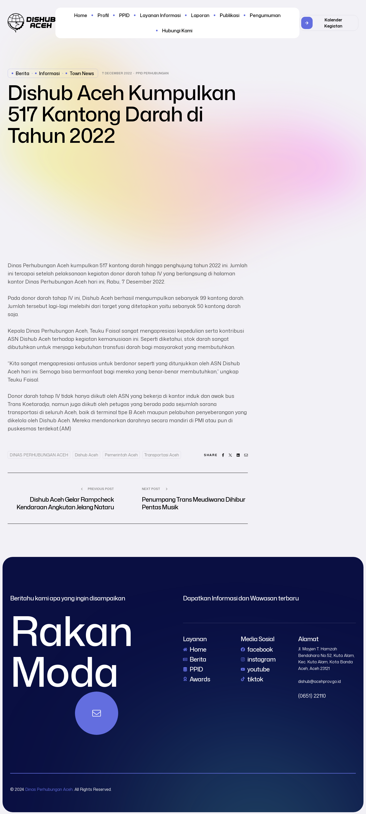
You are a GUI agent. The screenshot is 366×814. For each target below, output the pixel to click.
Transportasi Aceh (161, 455)
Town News (82, 73)
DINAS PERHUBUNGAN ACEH (39, 455)
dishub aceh (86, 455)
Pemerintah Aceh (121, 455)
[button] (328, 23)
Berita (22, 73)
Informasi (49, 73)
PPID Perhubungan (152, 73)
